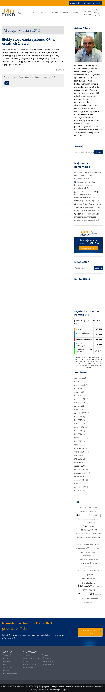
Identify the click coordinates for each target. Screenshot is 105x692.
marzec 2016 (79, 399)
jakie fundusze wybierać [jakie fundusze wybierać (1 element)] (84, 537)
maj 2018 (78, 388)
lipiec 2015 (78, 409)
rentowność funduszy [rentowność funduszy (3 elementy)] (89, 563)
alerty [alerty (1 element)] (90, 507)
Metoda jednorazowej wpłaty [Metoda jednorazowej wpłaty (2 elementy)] (88, 544)
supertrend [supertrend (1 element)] (85, 590)
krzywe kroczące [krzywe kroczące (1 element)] (88, 541)
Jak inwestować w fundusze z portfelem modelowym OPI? (88, 175)
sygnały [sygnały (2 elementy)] (92, 589)
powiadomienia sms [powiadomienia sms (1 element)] (88, 556)
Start (33, 12)
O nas (5, 658)
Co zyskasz (46, 655)
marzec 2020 (79, 385)
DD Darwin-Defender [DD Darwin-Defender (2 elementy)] (88, 511)
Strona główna (8, 655)
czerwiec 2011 (80, 487)
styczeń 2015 (79, 423)
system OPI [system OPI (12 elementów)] (85, 593)
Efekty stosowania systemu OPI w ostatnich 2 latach (28, 41)
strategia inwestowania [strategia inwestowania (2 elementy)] (88, 578)
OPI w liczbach (47, 658)
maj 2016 (78, 395)
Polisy (65, 12)
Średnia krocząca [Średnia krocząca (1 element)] (88, 602)
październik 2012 (81, 448)
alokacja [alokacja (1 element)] (95, 507)
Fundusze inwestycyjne (86, 12)
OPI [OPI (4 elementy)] (88, 548)
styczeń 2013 (79, 444)
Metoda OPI (27, 661)
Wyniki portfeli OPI (29, 667)
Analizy (44, 12)
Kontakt (6, 670)
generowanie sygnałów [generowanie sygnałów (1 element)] (95, 533)
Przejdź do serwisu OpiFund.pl (85, 3)
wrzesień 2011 (80, 476)
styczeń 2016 (79, 402)
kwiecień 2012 (80, 462)
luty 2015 (78, 420)
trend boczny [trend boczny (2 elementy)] (92, 598)
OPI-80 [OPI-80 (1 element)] (93, 548)
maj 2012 (78, 459)
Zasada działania (48, 664)
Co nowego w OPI (97, 13)
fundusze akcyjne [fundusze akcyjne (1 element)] (81, 519)
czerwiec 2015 (80, 413)
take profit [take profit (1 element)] (98, 594)
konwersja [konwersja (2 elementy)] (96, 537)
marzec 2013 (79, 437)
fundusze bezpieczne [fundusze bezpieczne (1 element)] (89, 522)
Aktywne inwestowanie (31, 658)
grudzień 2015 (80, 406)
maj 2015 (78, 416)
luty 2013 (78, 441)
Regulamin (7, 661)
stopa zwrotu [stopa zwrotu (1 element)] (88, 567)
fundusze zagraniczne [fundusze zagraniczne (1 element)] (82, 533)
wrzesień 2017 (80, 392)
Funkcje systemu (48, 661)
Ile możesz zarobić (29, 664)
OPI (7, 83)
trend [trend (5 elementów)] (83, 598)
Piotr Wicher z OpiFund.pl (88, 191)
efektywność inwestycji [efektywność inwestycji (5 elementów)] (88, 515)
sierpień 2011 (80, 480)
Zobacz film (27, 655)
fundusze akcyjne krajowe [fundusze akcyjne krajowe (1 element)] (94, 519)
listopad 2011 (80, 469)
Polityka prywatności (10, 673)
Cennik (5, 664)
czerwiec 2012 (80, 455)
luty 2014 (78, 434)
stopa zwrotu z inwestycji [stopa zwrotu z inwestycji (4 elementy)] (89, 570)
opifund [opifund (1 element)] (83, 552)
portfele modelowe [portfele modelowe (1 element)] (91, 552)
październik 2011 (81, 473)
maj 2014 (78, 430)
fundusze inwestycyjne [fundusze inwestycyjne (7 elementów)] (88, 527)
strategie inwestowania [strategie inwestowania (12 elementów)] (88, 584)
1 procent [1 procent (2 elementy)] (84, 507)
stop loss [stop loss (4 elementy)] (88, 574)
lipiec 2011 (78, 483)
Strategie (54, 12)
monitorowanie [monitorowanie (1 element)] (80, 548)
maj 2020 (78, 381)
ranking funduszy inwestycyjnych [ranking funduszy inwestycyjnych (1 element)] (88, 559)
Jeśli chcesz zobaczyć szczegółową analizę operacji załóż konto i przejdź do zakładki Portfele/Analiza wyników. (88, 364)
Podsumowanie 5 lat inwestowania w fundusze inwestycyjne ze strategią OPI (86, 197)
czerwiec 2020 (80, 378)
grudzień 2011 (80, 466)
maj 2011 (78, 490)
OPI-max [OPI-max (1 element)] (98, 548)
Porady (76, 12)
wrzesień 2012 (80, 452)
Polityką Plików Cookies (61, 686)
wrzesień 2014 (80, 427)
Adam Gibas (82, 172)
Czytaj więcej (59, 69)
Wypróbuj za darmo (93, 632)
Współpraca (7, 667)
